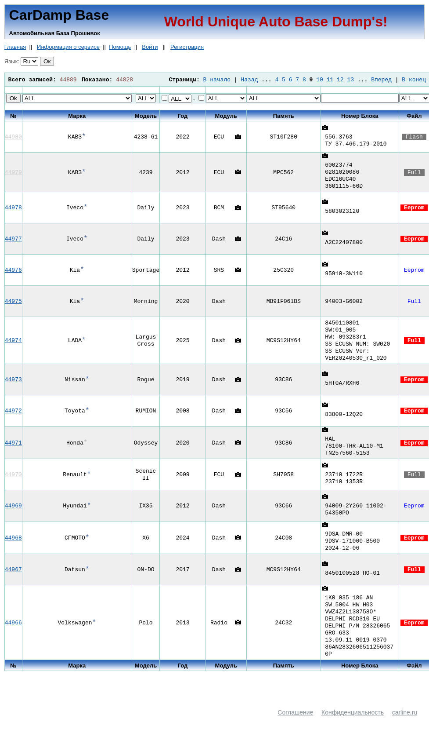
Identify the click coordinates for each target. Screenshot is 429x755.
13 (350, 80)
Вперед (381, 80)
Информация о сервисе (68, 47)
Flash (414, 137)
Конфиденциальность (352, 734)
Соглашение (295, 734)
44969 (13, 517)
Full (414, 174)
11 (330, 80)
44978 (13, 211)
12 (340, 80)
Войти (150, 47)
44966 (13, 641)
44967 (13, 583)
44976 (13, 273)
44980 (13, 137)
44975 (13, 305)
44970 (13, 486)
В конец (414, 80)
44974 (13, 346)
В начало (217, 80)
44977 (13, 242)
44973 (13, 388)
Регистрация (187, 47)
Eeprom (414, 211)
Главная (15, 47)
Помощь (120, 47)
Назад (249, 80)
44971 (13, 453)
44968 (13, 550)
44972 (13, 419)
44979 (13, 174)
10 (319, 80)
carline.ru (405, 734)
